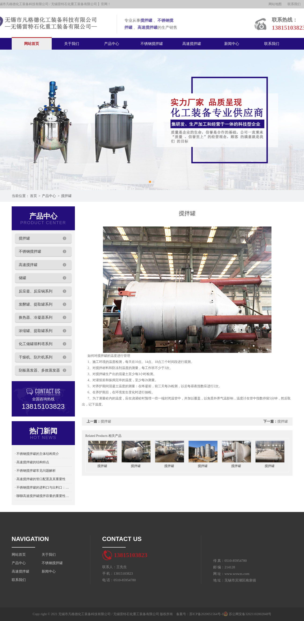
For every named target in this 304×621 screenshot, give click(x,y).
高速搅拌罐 (191, 44)
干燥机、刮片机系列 (35, 357)
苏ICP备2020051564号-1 (206, 614)
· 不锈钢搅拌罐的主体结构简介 (37, 454)
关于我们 (71, 44)
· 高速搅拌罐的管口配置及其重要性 (40, 479)
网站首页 (31, 44)
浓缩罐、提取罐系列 (35, 331)
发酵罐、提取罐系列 (35, 304)
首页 (33, 196)
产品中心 (111, 44)
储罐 (22, 278)
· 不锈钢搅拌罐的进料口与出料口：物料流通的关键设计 (43, 487)
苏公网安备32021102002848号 (247, 614)
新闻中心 (231, 44)
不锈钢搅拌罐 (151, 44)
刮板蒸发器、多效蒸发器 (39, 370)
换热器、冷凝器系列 (35, 317)
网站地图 (278, 4)
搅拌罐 (66, 196)
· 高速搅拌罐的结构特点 (32, 462)
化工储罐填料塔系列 (35, 344)
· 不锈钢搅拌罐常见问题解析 (35, 470)
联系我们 (271, 44)
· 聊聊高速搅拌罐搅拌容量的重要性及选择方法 (43, 496)
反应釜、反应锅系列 (35, 291)
